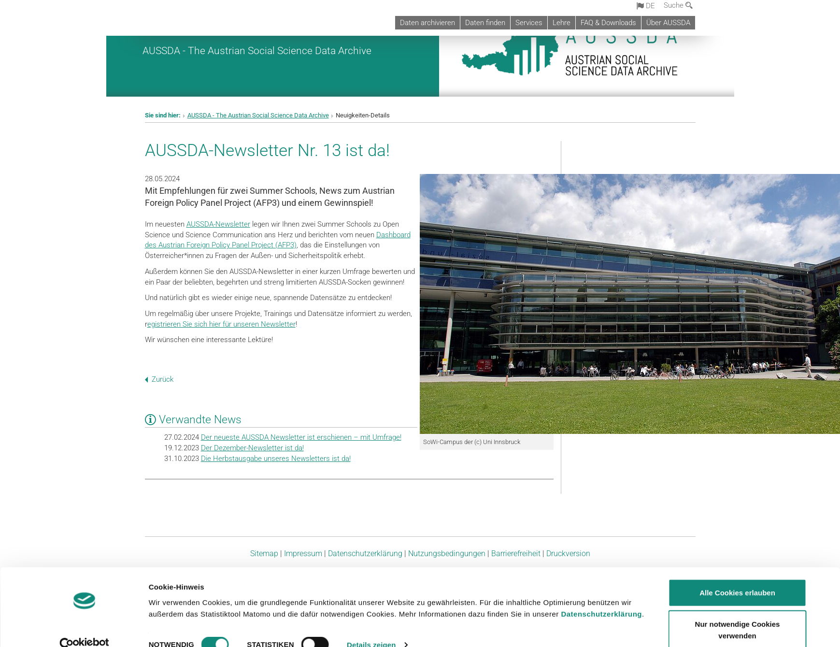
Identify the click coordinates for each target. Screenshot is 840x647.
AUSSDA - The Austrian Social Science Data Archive (256, 50)
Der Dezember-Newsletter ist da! (252, 448)
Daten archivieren (427, 22)
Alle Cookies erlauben (737, 575)
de (646, 5)
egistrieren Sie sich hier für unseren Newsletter (221, 324)
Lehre (561, 22)
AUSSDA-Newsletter (218, 224)
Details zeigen (371, 628)
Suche (678, 5)
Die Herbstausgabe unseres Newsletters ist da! (276, 458)
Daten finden (485, 22)
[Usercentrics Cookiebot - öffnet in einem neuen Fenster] (84, 628)
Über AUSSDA (668, 22)
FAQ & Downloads (608, 22)
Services (528, 22)
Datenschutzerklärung (601, 596)
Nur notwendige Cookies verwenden (737, 613)
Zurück (159, 379)
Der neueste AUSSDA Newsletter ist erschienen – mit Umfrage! (301, 437)
